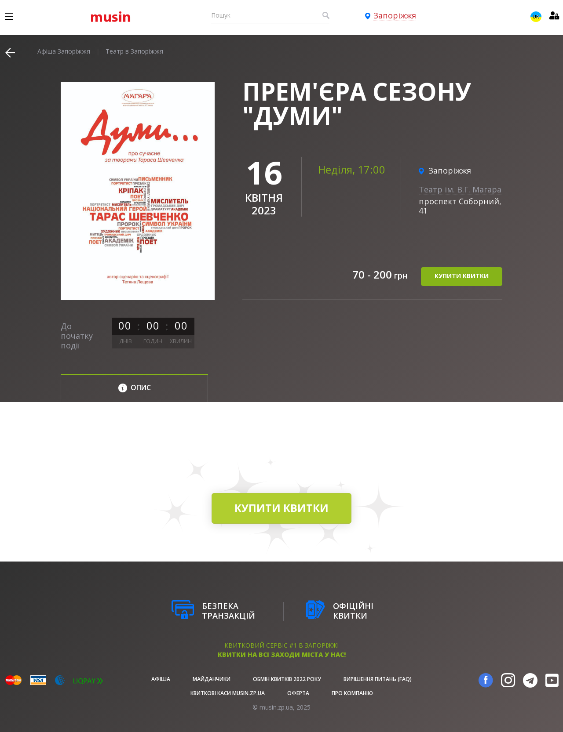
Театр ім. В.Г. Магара (460, 189)
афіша (160, 679)
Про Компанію (352, 693)
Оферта (298, 693)
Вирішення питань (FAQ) (378, 679)
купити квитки (462, 276)
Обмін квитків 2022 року (287, 679)
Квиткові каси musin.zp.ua (227, 693)
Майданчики (211, 679)
